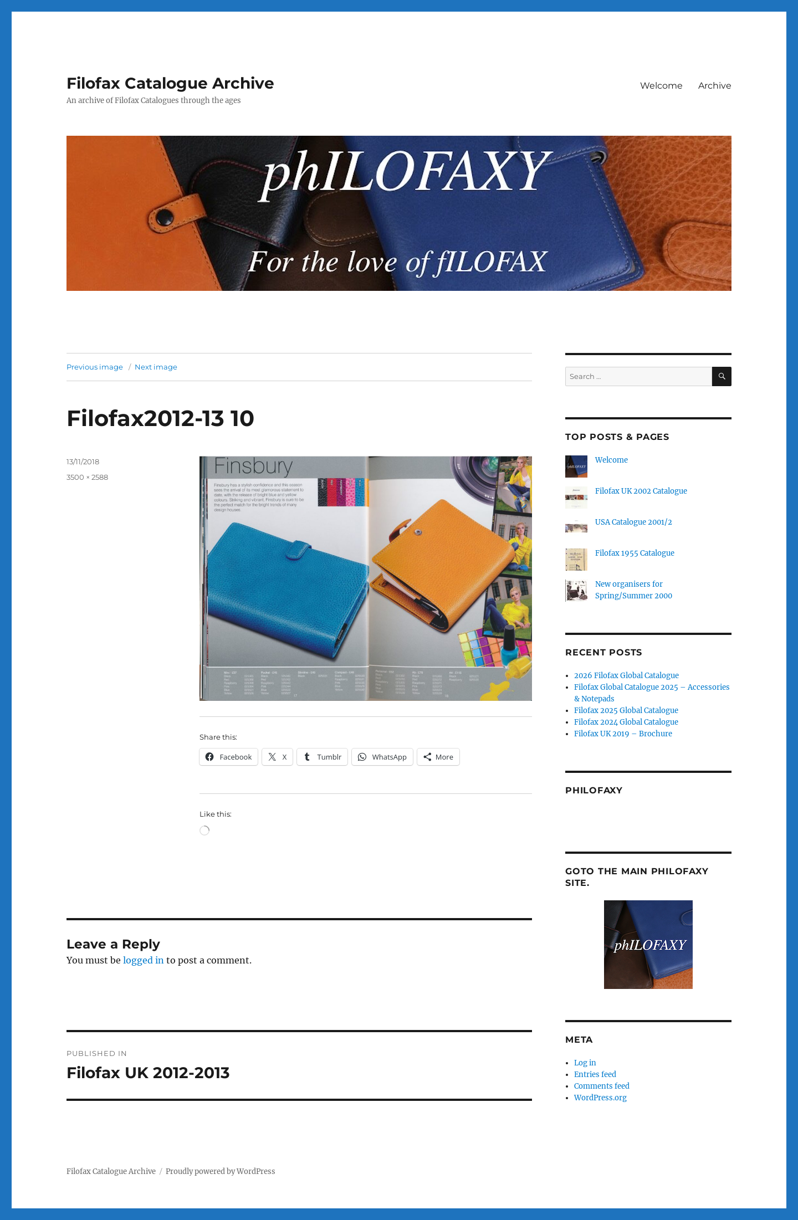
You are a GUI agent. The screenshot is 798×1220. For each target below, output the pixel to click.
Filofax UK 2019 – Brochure (623, 734)
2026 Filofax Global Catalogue (626, 675)
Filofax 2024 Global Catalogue (626, 722)
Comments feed (602, 1086)
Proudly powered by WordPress (220, 1171)
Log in (585, 1063)
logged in (143, 960)
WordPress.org (600, 1098)
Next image (156, 366)
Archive (715, 85)
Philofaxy (594, 790)
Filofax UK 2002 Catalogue (641, 491)
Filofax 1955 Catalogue (634, 553)
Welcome (661, 85)
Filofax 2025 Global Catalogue (626, 710)
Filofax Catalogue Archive (170, 83)
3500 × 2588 (87, 477)
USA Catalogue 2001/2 (633, 522)
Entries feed (595, 1074)
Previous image (94, 366)
